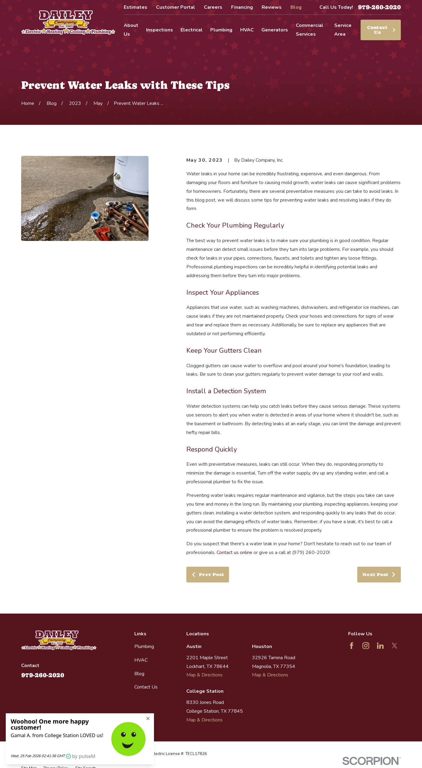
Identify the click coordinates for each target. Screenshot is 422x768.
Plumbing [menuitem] (221, 30)
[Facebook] (351, 645)
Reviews (272, 7)
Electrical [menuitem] (192, 30)
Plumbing (144, 646)
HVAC (141, 660)
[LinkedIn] (380, 645)
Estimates (135, 7)
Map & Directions (204, 675)
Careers (213, 7)
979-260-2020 (379, 7)
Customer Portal (175, 7)
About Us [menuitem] (131, 29)
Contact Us (381, 29)
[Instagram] (365, 645)
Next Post (379, 574)
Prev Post (207, 574)
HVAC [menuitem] (247, 30)
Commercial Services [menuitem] (309, 29)
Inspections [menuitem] (159, 30)
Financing (242, 7)
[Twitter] (394, 645)
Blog (296, 7)
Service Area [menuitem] (343, 29)
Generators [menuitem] (274, 30)
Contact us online (234, 552)
